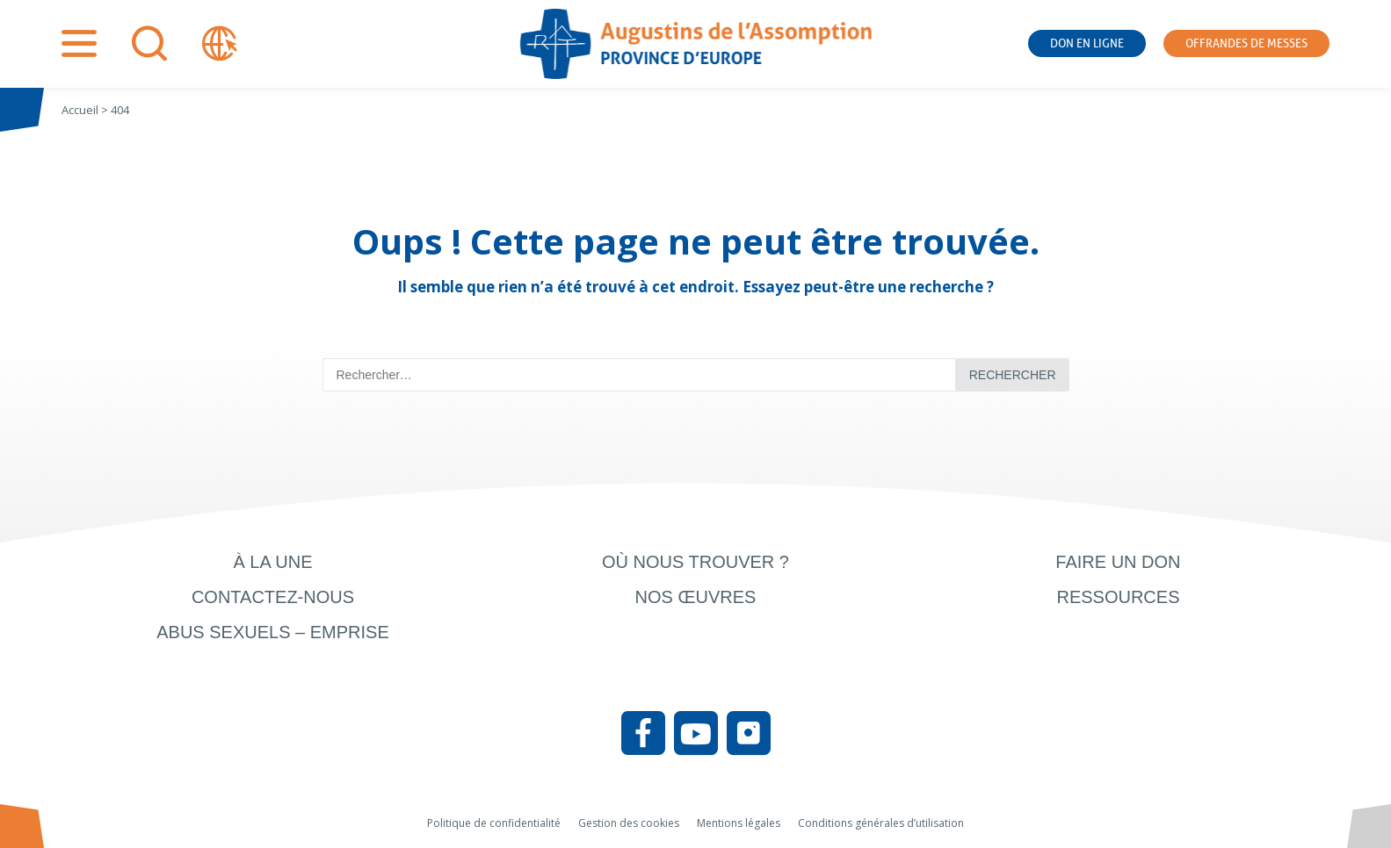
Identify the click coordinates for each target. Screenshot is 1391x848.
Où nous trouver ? (695, 561)
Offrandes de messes (1246, 43)
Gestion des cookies (628, 823)
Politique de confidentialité (494, 823)
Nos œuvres (696, 597)
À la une (272, 561)
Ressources (1117, 597)
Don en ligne (1087, 43)
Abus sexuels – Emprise (272, 632)
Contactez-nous (273, 597)
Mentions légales (738, 823)
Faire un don (1117, 561)
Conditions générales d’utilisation (881, 823)
